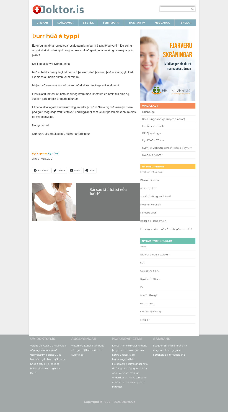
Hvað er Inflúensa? (151, 171)
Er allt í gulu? (148, 188)
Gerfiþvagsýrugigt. (151, 311)
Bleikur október (149, 180)
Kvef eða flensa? (152, 155)
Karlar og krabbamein (153, 220)
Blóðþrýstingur (152, 133)
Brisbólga (148, 112)
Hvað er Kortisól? (153, 126)
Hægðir (144, 319)
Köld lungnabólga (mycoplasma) (163, 119)
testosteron (147, 303)
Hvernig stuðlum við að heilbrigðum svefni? (166, 229)
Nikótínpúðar (148, 212)
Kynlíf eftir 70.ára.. (153, 140)
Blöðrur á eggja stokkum (155, 254)
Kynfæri (53, 153)
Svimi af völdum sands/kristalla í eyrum (167, 147)
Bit (142, 287)
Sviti (142, 262)
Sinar (143, 246)
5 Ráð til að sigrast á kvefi (155, 196)
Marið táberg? (148, 295)
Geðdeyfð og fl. (149, 270)
